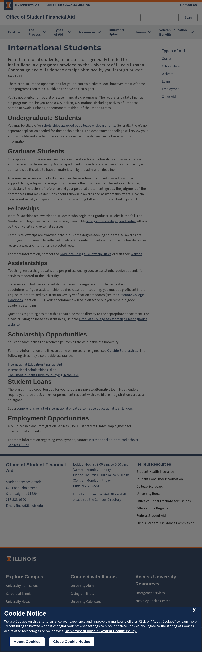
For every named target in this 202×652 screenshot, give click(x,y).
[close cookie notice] (194, 610)
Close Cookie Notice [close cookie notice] (71, 642)
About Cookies (27, 642)
